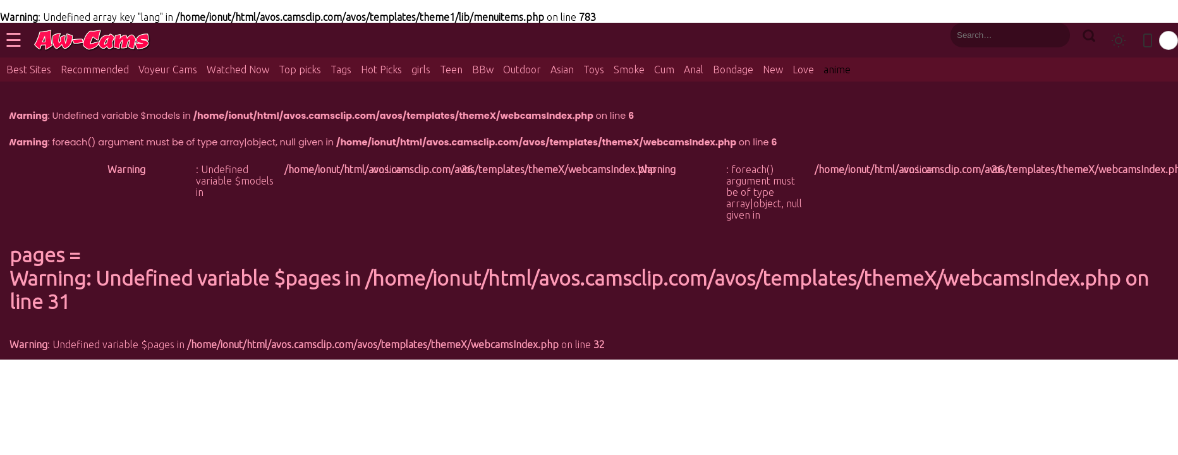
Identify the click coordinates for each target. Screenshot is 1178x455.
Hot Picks (381, 69)
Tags (341, 69)
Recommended (95, 69)
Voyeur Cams (167, 69)
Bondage (733, 69)
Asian (562, 69)
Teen (451, 69)
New (773, 69)
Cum (664, 69)
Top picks (300, 69)
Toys (593, 69)
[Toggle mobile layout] (1147, 40)
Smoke (629, 69)
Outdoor (522, 69)
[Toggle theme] (1118, 40)
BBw (483, 69)
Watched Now (238, 69)
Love (803, 69)
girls (420, 69)
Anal (693, 69)
